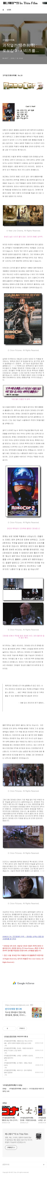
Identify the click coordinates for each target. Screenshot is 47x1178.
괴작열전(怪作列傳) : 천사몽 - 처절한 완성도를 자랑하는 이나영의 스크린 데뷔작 (18, 1049)
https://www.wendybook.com (17, 1005)
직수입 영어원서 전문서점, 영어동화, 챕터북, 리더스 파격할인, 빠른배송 (15, 1014)
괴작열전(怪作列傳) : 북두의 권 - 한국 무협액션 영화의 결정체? (18, 1071)
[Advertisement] (23, 983)
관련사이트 (6, 1164)
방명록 (9, 10)
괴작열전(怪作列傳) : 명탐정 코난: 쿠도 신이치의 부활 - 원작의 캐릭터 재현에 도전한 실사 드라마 (18, 1042)
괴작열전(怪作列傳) (10, 1036)
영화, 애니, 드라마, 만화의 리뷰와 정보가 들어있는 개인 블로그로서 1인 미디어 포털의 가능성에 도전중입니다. (18, 1140)
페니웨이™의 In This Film (16, 1134)
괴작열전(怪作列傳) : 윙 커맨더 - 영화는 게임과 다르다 (18, 1064)
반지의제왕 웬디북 (13, 1009)
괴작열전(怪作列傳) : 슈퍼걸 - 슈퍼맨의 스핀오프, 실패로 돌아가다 (18, 1057)
